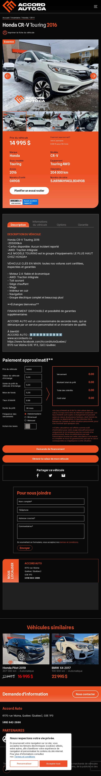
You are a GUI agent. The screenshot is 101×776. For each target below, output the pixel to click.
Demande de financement (50, 449)
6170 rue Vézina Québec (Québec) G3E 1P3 (33, 571)
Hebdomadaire (33, 414)
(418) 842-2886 (32, 578)
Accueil (6, 18)
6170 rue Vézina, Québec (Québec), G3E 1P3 (28, 715)
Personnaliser (24, 763)
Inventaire (15, 18)
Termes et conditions (24, 756)
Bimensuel (31, 417)
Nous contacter (85, 694)
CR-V (32, 18)
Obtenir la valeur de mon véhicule (50, 459)
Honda (25, 18)
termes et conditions (69, 542)
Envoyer (25, 548)
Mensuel (30, 421)
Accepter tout (53, 763)
